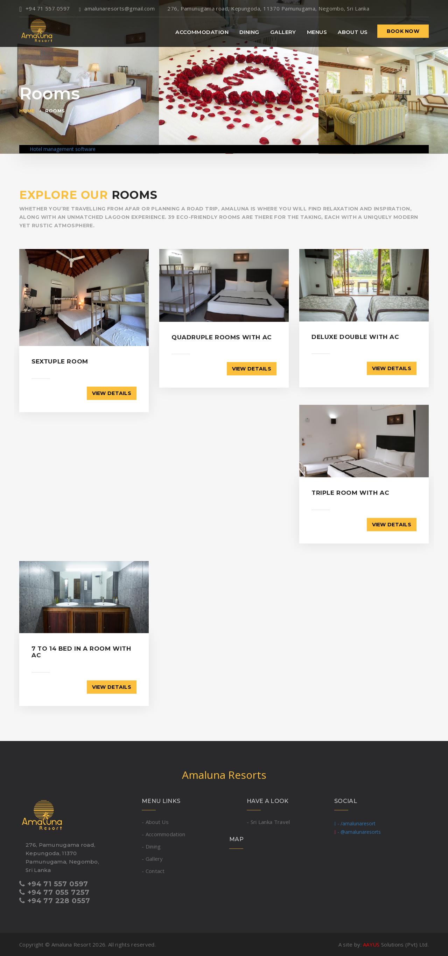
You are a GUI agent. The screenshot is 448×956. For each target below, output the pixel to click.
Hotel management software (63, 149)
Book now (403, 31)
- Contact (153, 870)
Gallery (283, 32)
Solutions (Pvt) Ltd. (396, 944)
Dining (249, 32)
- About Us (155, 821)
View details (111, 393)
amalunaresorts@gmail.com (117, 8)
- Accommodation (164, 834)
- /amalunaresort (355, 823)
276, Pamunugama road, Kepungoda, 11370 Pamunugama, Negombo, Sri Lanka (266, 8)
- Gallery (152, 858)
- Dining (151, 846)
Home (27, 110)
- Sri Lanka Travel (268, 821)
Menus (317, 32)
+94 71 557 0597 (44, 8)
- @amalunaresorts (357, 832)
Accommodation (202, 32)
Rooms (55, 110)
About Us (353, 32)
